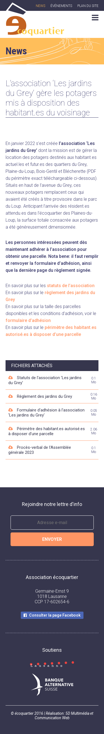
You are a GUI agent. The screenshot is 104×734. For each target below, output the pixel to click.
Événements (61, 6)
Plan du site (87, 6)
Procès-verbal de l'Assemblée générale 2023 (39, 450)
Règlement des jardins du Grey (44, 396)
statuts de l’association (71, 285)
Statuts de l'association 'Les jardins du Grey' (45, 380)
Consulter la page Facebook (55, 615)
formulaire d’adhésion (28, 320)
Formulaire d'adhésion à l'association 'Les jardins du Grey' (46, 413)
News (40, 6)
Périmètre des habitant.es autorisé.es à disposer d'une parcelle (46, 431)
